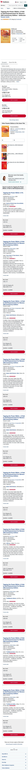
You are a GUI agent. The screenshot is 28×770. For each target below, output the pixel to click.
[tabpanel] (13, 75)
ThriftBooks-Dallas (11, 704)
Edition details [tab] (5, 66)
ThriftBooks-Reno (10, 652)
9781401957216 (14, 130)
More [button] (18, 81)
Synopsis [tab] (4, 62)
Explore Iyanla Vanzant (14, 182)
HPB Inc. (8, 543)
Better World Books (11, 315)
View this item (5, 90)
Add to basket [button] (14, 100)
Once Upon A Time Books (12, 255)
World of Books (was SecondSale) (14, 203)
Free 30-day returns (14, 120)
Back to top (14, 749)
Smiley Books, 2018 (19, 132)
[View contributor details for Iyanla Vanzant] (5, 17)
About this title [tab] (13, 62)
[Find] (25, 5)
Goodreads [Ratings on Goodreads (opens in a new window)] (18, 19)
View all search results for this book (14, 744)
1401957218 (18, 129)
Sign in (21, 2)
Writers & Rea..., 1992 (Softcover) (15, 153)
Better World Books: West (12, 373)
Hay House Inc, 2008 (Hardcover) (15, 145)
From (15, 40)
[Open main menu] (3, 5)
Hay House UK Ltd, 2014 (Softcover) (15, 162)
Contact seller (6, 215)
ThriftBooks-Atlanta (11, 598)
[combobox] (16, 5)
